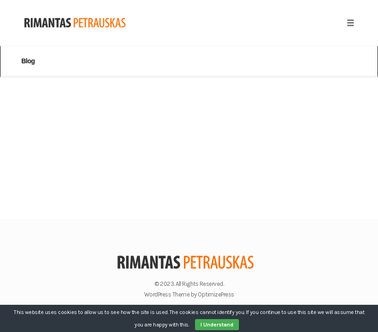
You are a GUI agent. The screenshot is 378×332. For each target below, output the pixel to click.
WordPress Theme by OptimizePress (189, 294)
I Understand (217, 324)
